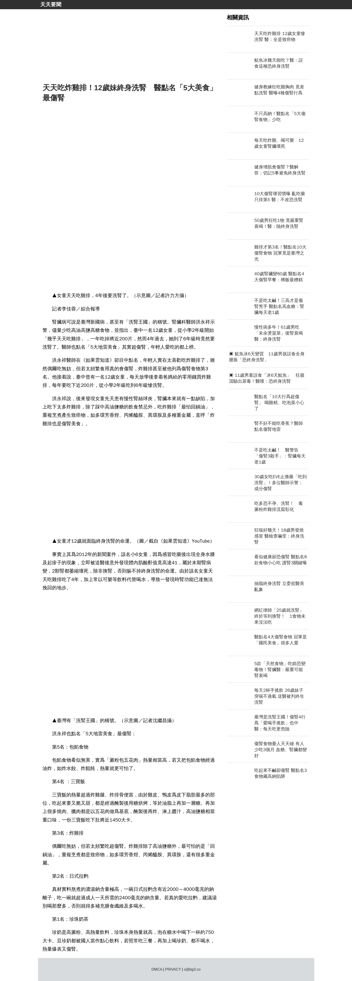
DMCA (156, 969)
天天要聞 (50, 4)
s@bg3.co (192, 969)
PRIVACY (173, 969)
